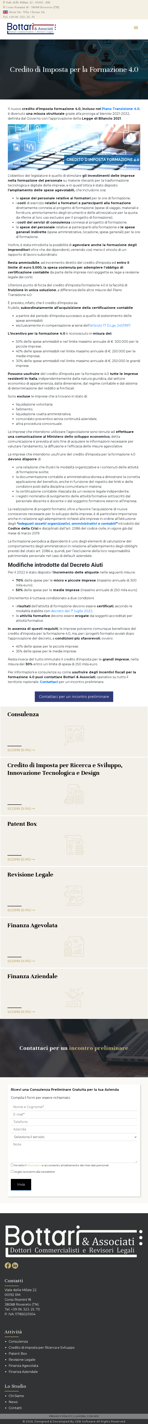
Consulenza (23, 714)
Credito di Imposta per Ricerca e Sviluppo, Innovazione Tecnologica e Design (64, 769)
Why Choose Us (34, 12)
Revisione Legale (30, 874)
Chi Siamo (16, 1396)
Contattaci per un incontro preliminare (74, 696)
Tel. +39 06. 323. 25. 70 (19, 17)
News (13, 1402)
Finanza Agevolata (32, 925)
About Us (12, 12)
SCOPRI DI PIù (21, 750)
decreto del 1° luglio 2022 (71, 611)
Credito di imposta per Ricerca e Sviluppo (42, 1347)
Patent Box (22, 824)
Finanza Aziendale (32, 976)
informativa (34, 1165)
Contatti (15, 1408)
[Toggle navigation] (136, 29)
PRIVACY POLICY (60, 1416)
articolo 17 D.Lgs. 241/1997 (110, 325)
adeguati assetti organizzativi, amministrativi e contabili (67, 524)
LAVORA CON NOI (86, 1416)
